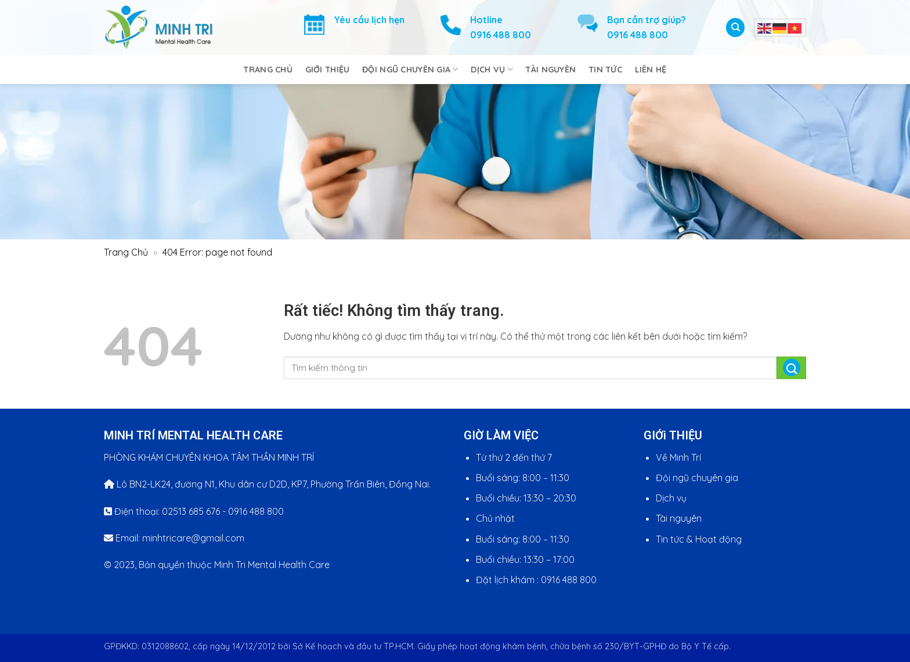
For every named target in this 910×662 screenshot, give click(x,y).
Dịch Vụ (492, 69)
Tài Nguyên (550, 69)
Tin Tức (605, 69)
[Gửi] (791, 368)
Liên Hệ (651, 69)
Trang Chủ (267, 69)
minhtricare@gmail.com (193, 538)
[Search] (735, 28)
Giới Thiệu (327, 69)
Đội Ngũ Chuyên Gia (410, 69)
